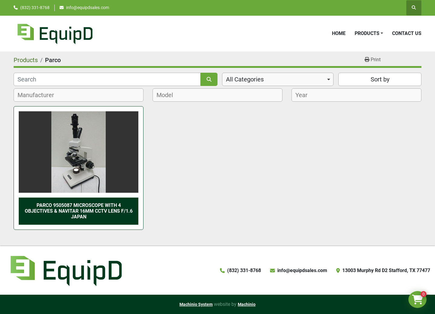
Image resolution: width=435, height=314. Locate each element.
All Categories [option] (245, 79)
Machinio (247, 304)
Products (367, 33)
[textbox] (39, 95)
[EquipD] (65, 270)
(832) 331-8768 (35, 7)
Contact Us (406, 33)
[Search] (107, 79)
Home (339, 33)
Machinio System (196, 304)
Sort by (380, 79)
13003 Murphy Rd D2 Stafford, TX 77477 (386, 270)
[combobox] (278, 79)
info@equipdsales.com (87, 7)
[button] (369, 33)
